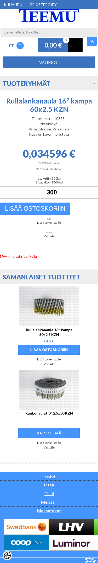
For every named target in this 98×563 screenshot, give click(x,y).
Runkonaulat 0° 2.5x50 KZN (49, 413)
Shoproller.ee (91, 560)
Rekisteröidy (43, 4)
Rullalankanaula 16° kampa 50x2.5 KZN (49, 332)
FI (20, 45)
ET (11, 45)
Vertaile (49, 236)
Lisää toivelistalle (49, 223)
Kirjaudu (13, 4)
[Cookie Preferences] (7, 555)
